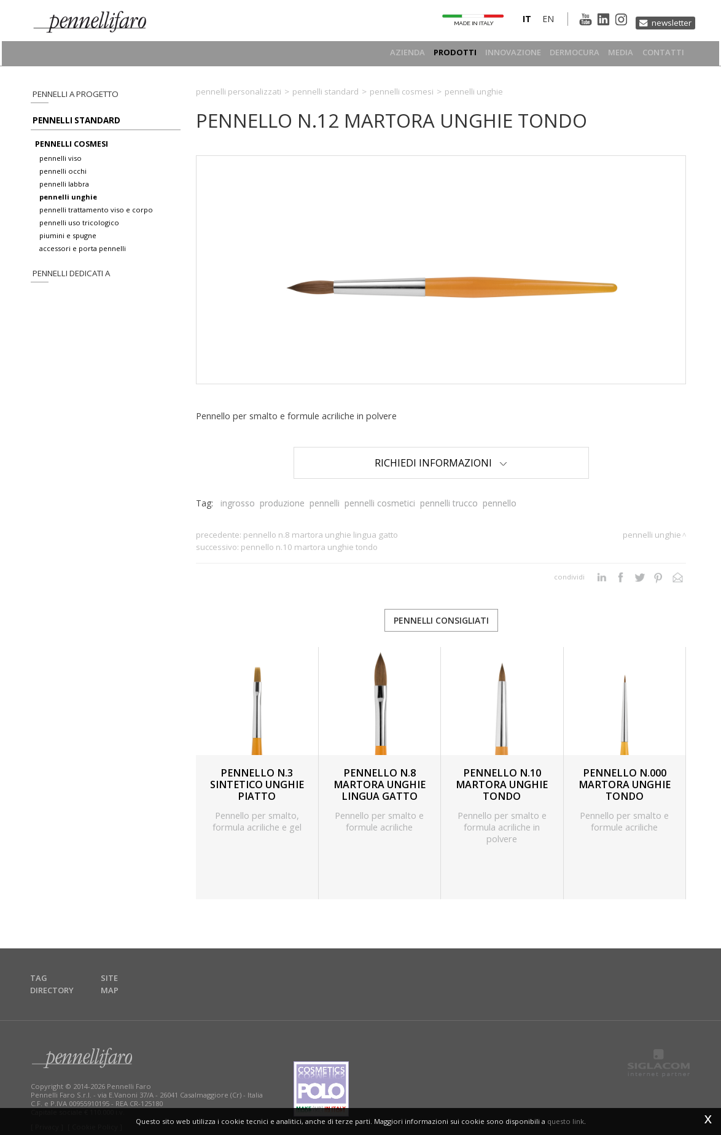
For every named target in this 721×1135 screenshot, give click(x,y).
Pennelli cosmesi (402, 91)
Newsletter (669, 20)
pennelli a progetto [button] (72, 93)
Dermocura (568, 52)
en (534, 20)
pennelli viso (60, 164)
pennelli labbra (64, 190)
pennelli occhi (63, 177)
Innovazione (503, 52)
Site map (123, 973)
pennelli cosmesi (71, 150)
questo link (565, 1121)
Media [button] (618, 52)
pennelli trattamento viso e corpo (96, 216)
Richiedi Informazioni (441, 462)
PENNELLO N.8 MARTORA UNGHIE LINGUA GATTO (320, 534)
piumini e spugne (67, 242)
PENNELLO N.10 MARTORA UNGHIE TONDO (309, 546)
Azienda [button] (391, 52)
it (513, 20)
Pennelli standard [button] (71, 124)
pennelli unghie (68, 203)
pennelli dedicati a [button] (68, 281)
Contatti (663, 52)
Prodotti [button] (442, 52)
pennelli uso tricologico (79, 229)
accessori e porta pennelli (82, 255)
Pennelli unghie (474, 91)
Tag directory (62, 973)
